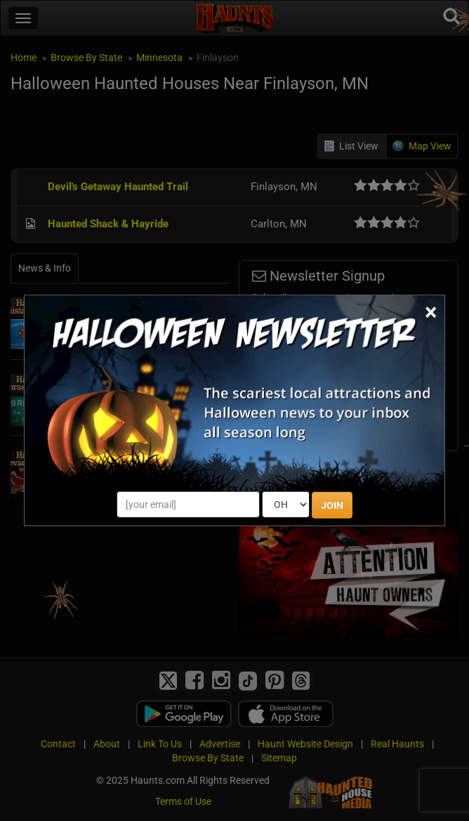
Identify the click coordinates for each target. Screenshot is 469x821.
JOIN (332, 505)
